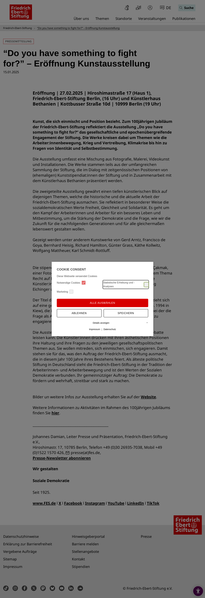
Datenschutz (109, 329)
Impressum (94, 329)
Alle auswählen (102, 302)
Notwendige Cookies (71, 283)
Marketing (65, 292)
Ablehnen (79, 313)
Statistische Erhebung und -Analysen (125, 284)
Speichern (126, 313)
